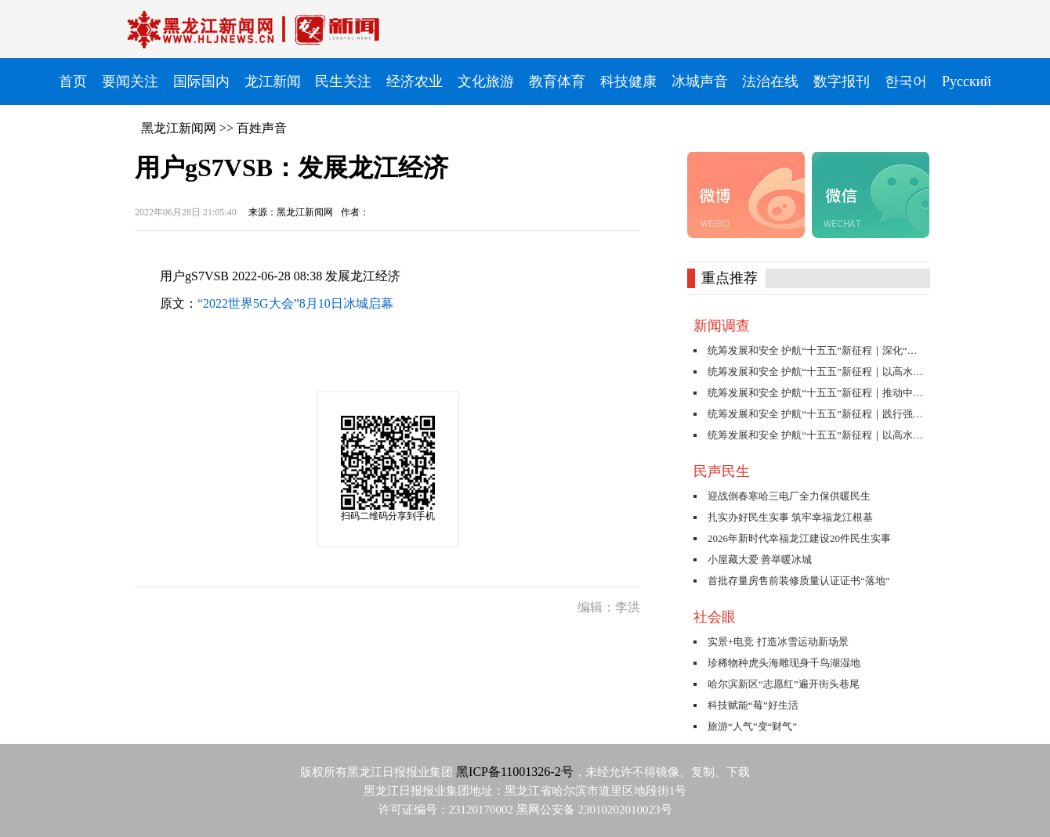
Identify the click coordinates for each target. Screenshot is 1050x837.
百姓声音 (262, 128)
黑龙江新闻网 (178, 128)
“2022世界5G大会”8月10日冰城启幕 (295, 303)
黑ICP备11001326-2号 (515, 771)
